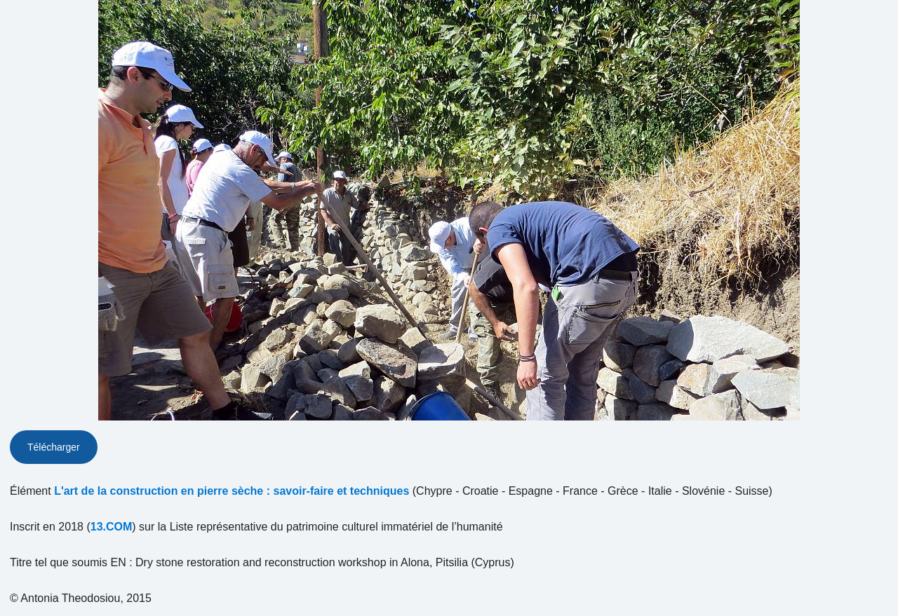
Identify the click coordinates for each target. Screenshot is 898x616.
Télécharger (53, 447)
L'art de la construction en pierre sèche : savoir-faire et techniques (231, 491)
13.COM (112, 527)
